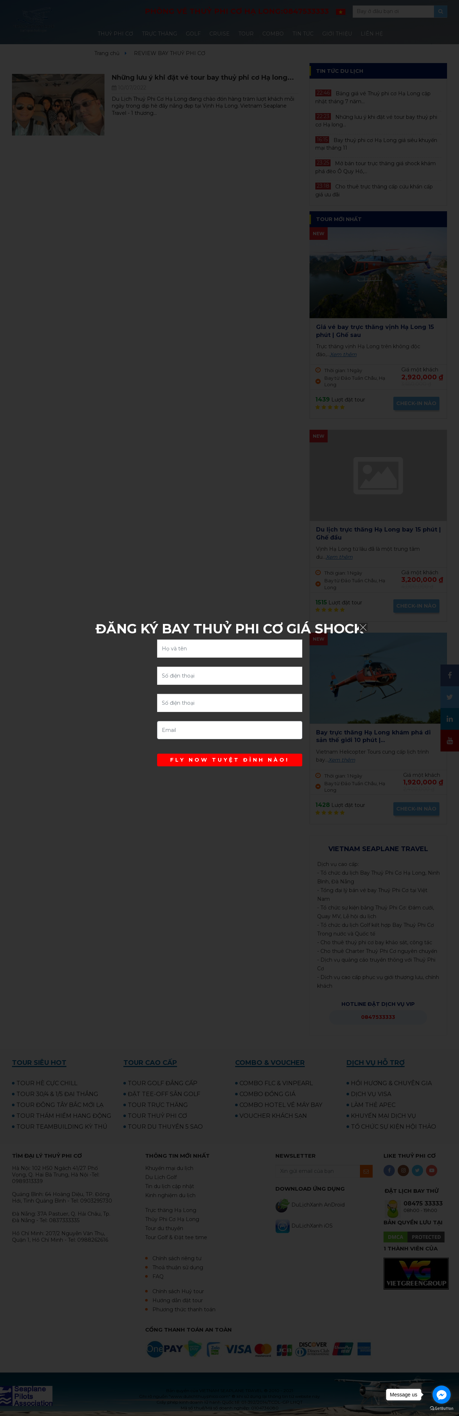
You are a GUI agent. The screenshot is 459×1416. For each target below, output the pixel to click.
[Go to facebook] (442, 1395)
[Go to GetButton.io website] (441, 1408)
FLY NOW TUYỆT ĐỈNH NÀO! (229, 760)
